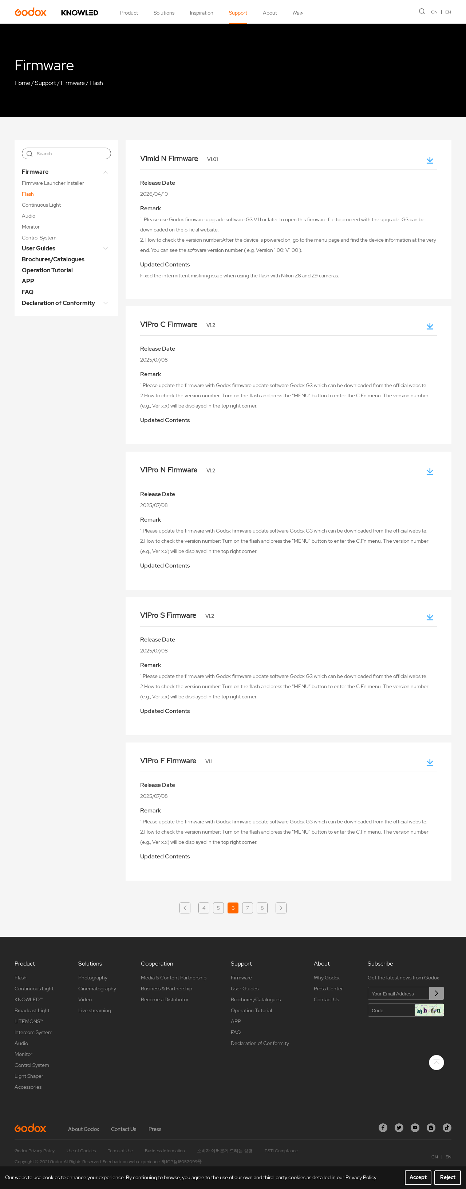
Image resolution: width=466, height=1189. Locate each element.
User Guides (38, 248)
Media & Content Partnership (173, 977)
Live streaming (94, 1010)
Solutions (164, 12)
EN (448, 12)
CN (434, 12)
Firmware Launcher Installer (53, 183)
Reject (447, 1177)
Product (129, 12)
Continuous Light (41, 205)
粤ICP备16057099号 (182, 1162)
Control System (39, 237)
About (270, 12)
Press (155, 1129)
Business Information (165, 1151)
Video (85, 999)
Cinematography (97, 988)
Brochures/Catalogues (53, 259)
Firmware (73, 83)
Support (238, 12)
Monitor (31, 226)
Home (22, 83)
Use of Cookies (81, 1151)
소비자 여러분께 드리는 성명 (225, 1151)
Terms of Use (120, 1151)
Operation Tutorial (47, 270)
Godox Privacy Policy (35, 1151)
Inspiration (201, 12)
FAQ (27, 292)
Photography (92, 977)
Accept (418, 1177)
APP (28, 281)
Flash (96, 83)
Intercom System (33, 1032)
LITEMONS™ (29, 1021)
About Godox (83, 1129)
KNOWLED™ (29, 999)
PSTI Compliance (281, 1151)
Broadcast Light (32, 1010)
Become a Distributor (165, 999)
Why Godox (327, 977)
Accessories (28, 1087)
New (298, 12)
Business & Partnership (166, 988)
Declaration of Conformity (58, 303)
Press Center (328, 988)
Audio (28, 216)
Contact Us (326, 999)
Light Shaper (29, 1076)
